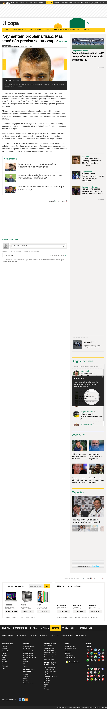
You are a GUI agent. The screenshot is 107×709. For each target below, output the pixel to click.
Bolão (79, 30)
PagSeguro (93, 3)
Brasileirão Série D (50, 655)
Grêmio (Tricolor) (99, 656)
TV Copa (61, 30)
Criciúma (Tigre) (95, 653)
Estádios (38, 30)
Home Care (94, 617)
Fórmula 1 (5, 651)
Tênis (3, 664)
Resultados (26, 649)
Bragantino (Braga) (91, 672)
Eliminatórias (69, 655)
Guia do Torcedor (50, 30)
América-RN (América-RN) (95, 669)
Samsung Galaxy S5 (11, 617)
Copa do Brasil (54, 635)
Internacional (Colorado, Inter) (103, 656)
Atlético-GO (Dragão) (99, 669)
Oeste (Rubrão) (95, 676)
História (86, 30)
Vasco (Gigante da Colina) (99, 679)
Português (47, 689)
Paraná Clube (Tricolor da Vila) (99, 676)
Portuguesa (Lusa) (88, 679)
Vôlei (3, 668)
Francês (46, 682)
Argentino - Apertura (50, 676)
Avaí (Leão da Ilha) (103, 669)
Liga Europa (47, 674)
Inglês (46, 684)
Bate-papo (34, 3)
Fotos (24, 664)
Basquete (5, 649)
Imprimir (51, 201)
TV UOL (80, 3)
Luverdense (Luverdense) (99, 672)
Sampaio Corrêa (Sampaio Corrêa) (91, 679)
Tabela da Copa (18, 30)
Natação (4, 659)
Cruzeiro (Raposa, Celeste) (99, 653)
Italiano (46, 687)
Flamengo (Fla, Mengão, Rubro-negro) (88, 656)
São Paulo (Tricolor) (95, 660)
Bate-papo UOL (86, 628)
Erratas (88, 578)
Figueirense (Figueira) (103, 653)
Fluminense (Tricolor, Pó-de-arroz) (91, 656)
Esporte (50, 3)
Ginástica (4, 655)
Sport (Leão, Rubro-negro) (99, 660)
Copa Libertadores (49, 667)
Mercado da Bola (67, 635)
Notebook (33, 617)
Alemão (46, 678)
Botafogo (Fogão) (99, 650)
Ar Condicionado (24, 617)
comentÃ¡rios (8, 239)
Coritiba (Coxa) (91, 653)
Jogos (74, 628)
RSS (26, 699)
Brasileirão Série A (49, 648)
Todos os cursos (97, 587)
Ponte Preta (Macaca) (103, 676)
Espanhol (47, 680)
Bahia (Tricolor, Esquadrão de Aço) (95, 650)
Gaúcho (25, 681)
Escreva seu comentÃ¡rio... (38, 246)
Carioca (25, 676)
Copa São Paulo (49, 659)
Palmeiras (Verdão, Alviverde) (88, 660)
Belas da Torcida (28, 655)
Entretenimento (20, 628)
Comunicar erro (61, 201)
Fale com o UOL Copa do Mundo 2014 (72, 578)
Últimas (7, 30)
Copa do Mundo (81, 635)
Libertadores (33, 635)
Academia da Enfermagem (65, 617)
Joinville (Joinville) (88, 676)
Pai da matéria (70, 30)
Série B (88, 666)
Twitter (23, 699)
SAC (26, 3)
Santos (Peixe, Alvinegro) (91, 660)
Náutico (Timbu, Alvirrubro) (91, 676)
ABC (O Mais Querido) (88, 669)
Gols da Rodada (28, 653)
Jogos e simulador (70, 649)
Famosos (72, 3)
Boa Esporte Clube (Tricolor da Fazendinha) (88, 672)
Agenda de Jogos (28, 646)
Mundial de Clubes (50, 669)
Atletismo (4, 646)
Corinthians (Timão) (88, 653)
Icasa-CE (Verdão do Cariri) (103, 672)
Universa (64, 3)
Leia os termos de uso (10, 261)
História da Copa (70, 657)
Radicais (4, 662)
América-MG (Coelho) (91, 669)
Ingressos (68, 651)
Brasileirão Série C (50, 652)
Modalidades (7, 644)
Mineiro (25, 678)
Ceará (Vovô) (95, 672)
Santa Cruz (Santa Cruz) (95, 679)
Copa (13, 23)
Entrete (57, 3)
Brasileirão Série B (50, 650)
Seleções (29, 30)
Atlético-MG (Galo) (88, 650)
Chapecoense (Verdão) (103, 650)
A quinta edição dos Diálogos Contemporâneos (91, 375)
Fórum (25, 659)
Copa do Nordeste (28, 683)
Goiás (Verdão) (95, 656)
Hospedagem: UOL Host (100, 707)
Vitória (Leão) (103, 660)
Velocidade (5, 666)
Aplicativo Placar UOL (29, 657)
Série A (88, 646)
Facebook (20, 699)
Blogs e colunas (82, 361)
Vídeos (25, 666)
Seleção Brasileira (74, 662)
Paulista (25, 674)
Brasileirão (43, 635)
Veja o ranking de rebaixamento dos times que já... (91, 416)
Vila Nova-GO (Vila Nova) (103, 679)
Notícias (42, 3)
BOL (86, 3)
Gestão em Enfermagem (82, 617)
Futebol (4, 653)
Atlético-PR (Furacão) (91, 650)
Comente (63, 41)
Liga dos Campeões (50, 672)
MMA (3, 657)
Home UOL (6, 628)
